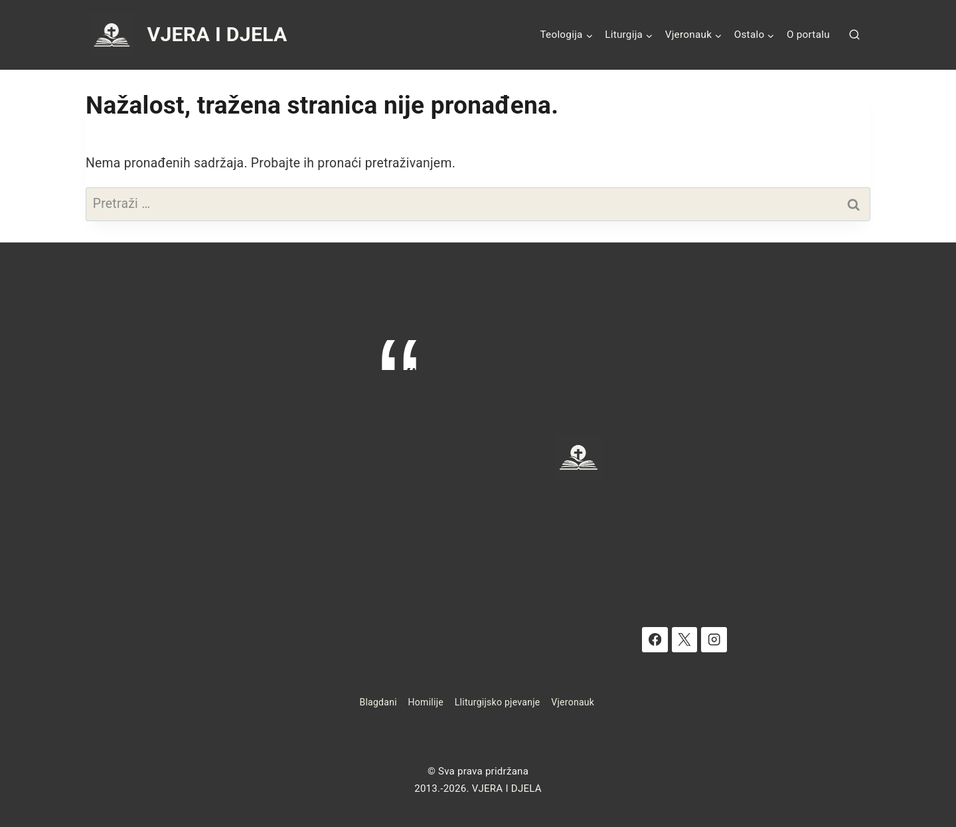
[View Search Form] (854, 35)
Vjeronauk (572, 702)
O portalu (808, 35)
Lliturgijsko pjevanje (497, 702)
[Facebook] (655, 640)
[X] (685, 640)
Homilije (425, 702)
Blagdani (377, 702)
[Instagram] (714, 640)
